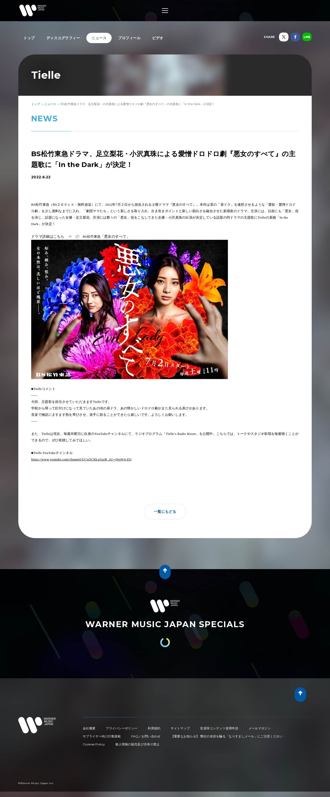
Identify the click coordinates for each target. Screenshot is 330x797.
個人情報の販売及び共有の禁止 (137, 744)
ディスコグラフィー (63, 38)
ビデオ (157, 38)
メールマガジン (260, 728)
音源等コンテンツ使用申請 (219, 728)
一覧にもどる (165, 511)
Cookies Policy (94, 744)
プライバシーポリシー (121, 728)
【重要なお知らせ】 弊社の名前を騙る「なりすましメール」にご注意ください (227, 736)
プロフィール (129, 38)
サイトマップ (180, 728)
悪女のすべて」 (106, 236)
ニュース (99, 38)
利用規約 (154, 728)
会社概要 (89, 728)
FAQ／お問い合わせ (146, 736)
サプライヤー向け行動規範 (102, 736)
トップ (29, 38)
